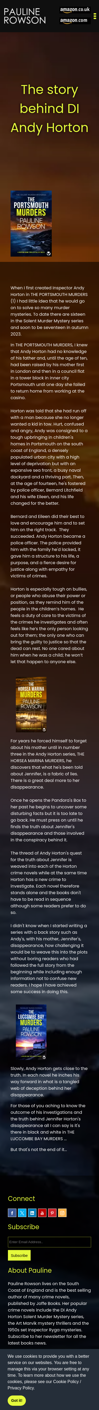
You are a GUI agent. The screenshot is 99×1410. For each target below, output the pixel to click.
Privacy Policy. (21, 1388)
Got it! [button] (16, 1400)
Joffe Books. (48, 1303)
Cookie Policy (66, 1381)
